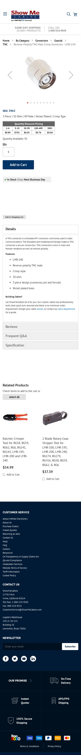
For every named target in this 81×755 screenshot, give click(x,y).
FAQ (5, 545)
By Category (23, 40)
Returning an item (11, 533)
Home (6, 40)
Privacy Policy (54, 746)
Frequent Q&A (16, 336)
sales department (66, 308)
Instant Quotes (10, 530)
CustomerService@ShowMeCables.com (22, 609)
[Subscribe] (70, 646)
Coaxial (58, 40)
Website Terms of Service (15, 567)
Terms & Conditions (29, 746)
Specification (15, 345)
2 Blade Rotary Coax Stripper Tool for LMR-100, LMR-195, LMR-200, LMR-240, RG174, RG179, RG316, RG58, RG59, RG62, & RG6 (55, 452)
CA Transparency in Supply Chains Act (21, 556)
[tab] (40, 229)
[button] (10, 75)
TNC (5, 44)
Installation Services (12, 564)
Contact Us (8, 537)
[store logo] (25, 16)
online (40, 308)
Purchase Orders (10, 526)
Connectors (42, 40)
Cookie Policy (9, 575)
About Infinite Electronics (15, 518)
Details (11, 229)
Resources (8, 552)
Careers (6, 549)
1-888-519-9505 (20, 602)
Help (5, 541)
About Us (7, 522)
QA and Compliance (12, 560)
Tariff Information (11, 571)
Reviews (11, 326)
